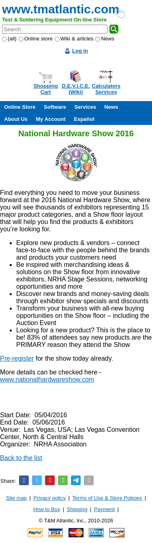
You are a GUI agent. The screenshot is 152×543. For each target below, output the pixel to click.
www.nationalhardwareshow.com (47, 379)
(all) (9, 39)
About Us (16, 119)
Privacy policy (50, 498)
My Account (51, 119)
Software (55, 107)
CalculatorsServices (106, 89)
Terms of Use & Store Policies (107, 498)
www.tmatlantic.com (60, 9)
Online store (36, 39)
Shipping (77, 509)
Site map (16, 498)
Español (84, 119)
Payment (104, 509)
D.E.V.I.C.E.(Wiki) (76, 89)
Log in (80, 51)
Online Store (19, 107)
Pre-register (17, 358)
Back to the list (21, 457)
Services (85, 107)
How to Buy (46, 509)
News (104, 39)
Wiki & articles (74, 39)
